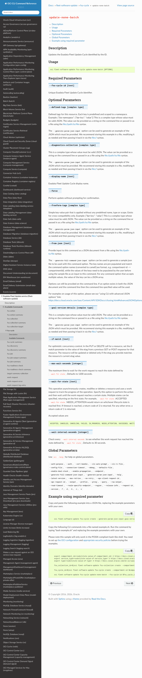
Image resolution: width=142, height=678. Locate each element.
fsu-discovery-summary (16, 350)
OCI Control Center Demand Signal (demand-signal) (18, 662)
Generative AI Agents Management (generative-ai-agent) (18, 429)
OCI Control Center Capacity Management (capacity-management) (19, 656)
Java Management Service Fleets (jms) (19, 494)
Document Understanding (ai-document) (20, 273)
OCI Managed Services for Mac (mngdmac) (16, 669)
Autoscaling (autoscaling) (13, 93)
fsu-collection (12, 319)
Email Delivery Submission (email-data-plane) (19, 286)
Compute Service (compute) (15, 169)
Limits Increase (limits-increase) (16, 528)
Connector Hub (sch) (12, 173)
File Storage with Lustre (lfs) (15, 393)
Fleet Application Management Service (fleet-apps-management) (19, 398)
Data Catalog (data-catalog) (14, 194)
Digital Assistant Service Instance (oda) (19, 265)
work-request (12, 377)
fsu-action (11, 311)
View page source (125, 5)
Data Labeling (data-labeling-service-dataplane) (18, 207)
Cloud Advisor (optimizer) (14, 137)
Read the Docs (99, 599)
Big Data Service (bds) (12, 105)
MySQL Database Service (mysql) (17, 606)
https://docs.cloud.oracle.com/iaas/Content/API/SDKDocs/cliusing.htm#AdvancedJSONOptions (95, 300)
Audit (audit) (8, 89)
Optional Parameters (62, 34)
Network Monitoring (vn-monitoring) (18, 614)
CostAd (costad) (10, 186)
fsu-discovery (12, 346)
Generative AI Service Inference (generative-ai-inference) (16, 435)
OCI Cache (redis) (10, 647)
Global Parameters (61, 37)
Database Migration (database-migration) (20, 234)
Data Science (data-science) (15, 223)
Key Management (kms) (13, 512)
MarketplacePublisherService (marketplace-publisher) (15, 585)
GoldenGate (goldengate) (13, 461)
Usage (55, 27)
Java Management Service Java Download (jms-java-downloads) (16, 499)
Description (10, 303)
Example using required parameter (68, 41)
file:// (94, 138)
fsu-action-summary (15, 315)
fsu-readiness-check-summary (19, 370)
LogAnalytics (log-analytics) (14, 536)
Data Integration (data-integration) (18, 202)
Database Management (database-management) (17, 228)
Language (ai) (8, 520)
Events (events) (9, 292)
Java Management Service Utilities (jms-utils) (20, 506)
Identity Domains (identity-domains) (18, 486)
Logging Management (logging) (16, 544)
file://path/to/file (71, 124)
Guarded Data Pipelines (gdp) (15, 471)
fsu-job (10, 354)
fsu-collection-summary (16, 323)
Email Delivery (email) (12, 281)
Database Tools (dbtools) (13, 242)
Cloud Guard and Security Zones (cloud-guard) (20, 142)
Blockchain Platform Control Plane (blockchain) (17, 114)
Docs (50, 5)
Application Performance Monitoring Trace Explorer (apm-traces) (18, 77)
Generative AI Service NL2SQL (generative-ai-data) (16, 449)
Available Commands (13, 307)
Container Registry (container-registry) (19, 181)
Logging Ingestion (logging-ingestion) (18, 540)
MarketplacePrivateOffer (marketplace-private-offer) (19, 579)
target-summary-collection (17, 374)
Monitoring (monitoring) (13, 602)
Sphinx (62, 599)
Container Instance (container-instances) (20, 177)
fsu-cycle (10, 331)
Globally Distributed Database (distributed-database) (16, 455)
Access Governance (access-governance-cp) (20, 25)
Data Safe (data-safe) (12, 219)
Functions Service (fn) (12, 411)
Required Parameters (62, 31)
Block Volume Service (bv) (14, 109)
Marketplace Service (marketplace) (17, 574)
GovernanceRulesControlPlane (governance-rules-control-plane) (17, 466)
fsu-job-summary (14, 362)
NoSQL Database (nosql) (13, 634)
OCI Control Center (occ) (13, 651)
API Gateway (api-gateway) (14, 45)
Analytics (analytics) (11, 37)
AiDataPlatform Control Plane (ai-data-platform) (19, 32)
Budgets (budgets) (10, 120)
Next (129, 583)
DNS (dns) (7, 269)
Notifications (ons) (11, 638)
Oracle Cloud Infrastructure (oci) (17, 20)
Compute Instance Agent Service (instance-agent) (17, 157)
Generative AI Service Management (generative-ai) (18, 442)
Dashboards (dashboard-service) (16, 190)
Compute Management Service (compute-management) (16, 164)
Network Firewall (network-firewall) (18, 610)
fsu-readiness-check (15, 366)
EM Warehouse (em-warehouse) (16, 277)
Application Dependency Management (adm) (19, 57)
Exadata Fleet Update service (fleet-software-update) (17, 297)
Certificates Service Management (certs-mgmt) (20, 125)
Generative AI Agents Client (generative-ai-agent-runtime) (20, 422)
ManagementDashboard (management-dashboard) (19, 568)
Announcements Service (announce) (18, 41)
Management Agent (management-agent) (20, 563)
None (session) (9, 626)
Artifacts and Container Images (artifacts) (16, 83)
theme (76, 599)
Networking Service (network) (15, 618)
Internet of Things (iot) (12, 490)
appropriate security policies (97, 540)
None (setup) (8, 630)
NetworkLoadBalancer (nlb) (14, 622)
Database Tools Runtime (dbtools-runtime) (17, 247)
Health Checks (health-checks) (16, 476)
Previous (55, 583)
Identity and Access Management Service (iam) (17, 481)
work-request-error (15, 381)
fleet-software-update (66, 5)
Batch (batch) (9, 101)
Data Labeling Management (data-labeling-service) (17, 214)
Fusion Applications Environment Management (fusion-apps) (17, 416)
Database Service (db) (12, 238)
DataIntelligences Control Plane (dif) (18, 253)
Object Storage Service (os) (14, 642)
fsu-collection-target (15, 327)
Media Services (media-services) (16, 591)
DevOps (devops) (10, 261)
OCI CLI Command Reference (21, 3)
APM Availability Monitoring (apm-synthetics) (17, 51)
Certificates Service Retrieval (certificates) (15, 132)
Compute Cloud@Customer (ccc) (17, 152)
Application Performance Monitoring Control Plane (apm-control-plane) (18, 70)
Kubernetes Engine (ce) (13, 516)
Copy (129, 514)
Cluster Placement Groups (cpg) (16, 148)
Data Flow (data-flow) (12, 198)
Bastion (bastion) (10, 97)
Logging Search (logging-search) (16, 548)
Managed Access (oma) (13, 559)
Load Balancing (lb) (11, 532)
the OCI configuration (68, 540)
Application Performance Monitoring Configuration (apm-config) (18, 64)
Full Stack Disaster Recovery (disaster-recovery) (19, 405)
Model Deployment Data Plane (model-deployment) (19, 596)
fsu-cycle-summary (14, 342)
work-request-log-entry (16, 385)
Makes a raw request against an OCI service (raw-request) (18, 553)
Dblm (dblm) (8, 257)
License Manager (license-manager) (18, 524)
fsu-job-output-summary (17, 358)
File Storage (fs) (9, 389)
